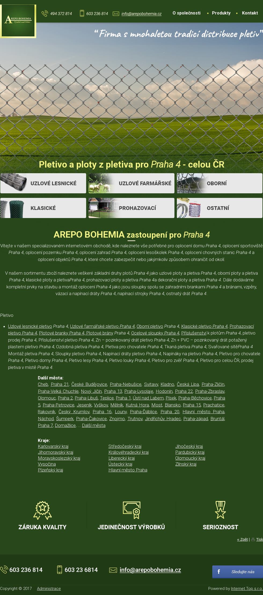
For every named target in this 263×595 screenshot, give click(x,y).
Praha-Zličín (213, 384)
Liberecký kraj (121, 458)
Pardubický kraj (190, 452)
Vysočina (47, 464)
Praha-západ (195, 418)
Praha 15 (192, 405)
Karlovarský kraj (53, 446)
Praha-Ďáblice (143, 411)
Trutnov (135, 418)
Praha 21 (60, 384)
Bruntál (217, 418)
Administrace (49, 588)
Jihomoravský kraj (56, 452)
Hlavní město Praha (203, 411)
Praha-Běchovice (195, 398)
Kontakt (250, 13)
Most (156, 405)
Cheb (43, 384)
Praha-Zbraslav (209, 391)
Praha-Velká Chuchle (58, 391)
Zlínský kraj (186, 464)
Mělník (116, 405)
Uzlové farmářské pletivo (102, 326)
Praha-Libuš (86, 398)
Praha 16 (102, 411)
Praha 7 (45, 425)
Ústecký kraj (120, 464)
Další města (93, 425)
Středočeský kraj (125, 446)
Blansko (173, 405)
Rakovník (46, 411)
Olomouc (47, 398)
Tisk (259, 539)
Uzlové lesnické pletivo (30, 326)
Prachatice (213, 405)
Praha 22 (184, 391)
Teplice (107, 398)
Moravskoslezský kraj (59, 458)
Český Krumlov (74, 411)
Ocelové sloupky (155, 333)
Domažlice (65, 425)
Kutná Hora (137, 405)
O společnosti (186, 13)
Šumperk (65, 418)
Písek (171, 398)
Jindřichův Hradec (163, 418)
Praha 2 (65, 398)
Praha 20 (169, 411)
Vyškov (101, 405)
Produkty (221, 13)
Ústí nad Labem (148, 398)
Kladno (167, 384)
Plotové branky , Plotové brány (76, 333)
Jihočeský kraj (189, 446)
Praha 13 (113, 391)
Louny (121, 411)
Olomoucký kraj (190, 458)
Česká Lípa (188, 384)
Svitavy (151, 384)
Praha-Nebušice (125, 384)
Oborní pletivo (150, 326)
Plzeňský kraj (50, 470)
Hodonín (164, 391)
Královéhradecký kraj (128, 452)
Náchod (46, 418)
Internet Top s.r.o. (247, 588)
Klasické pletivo (204, 326)
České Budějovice (89, 384)
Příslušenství (193, 333)
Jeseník (84, 405)
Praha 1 (123, 398)
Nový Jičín (91, 391)
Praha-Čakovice (91, 418)
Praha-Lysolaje (138, 391)
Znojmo (117, 418)
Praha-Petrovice (58, 405)
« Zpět (242, 539)
